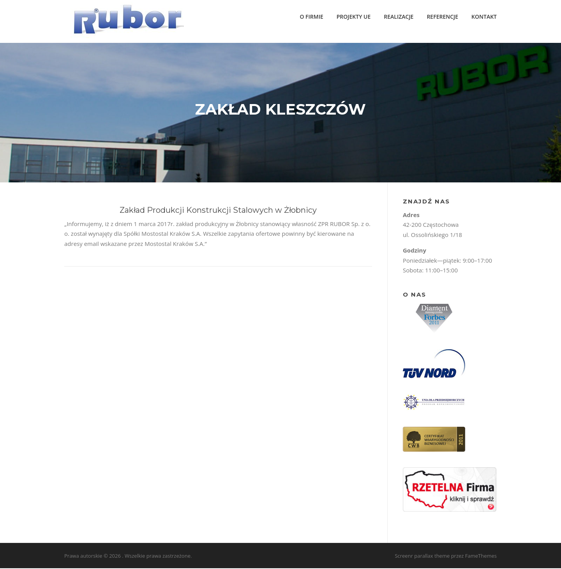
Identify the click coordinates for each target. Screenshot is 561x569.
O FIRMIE (311, 16)
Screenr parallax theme (422, 556)
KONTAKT (484, 16)
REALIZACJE (398, 16)
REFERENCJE (442, 16)
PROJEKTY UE (354, 16)
